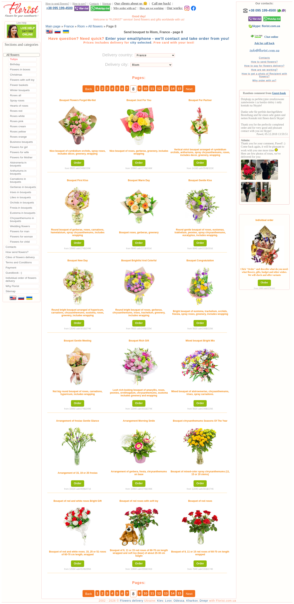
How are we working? (264, 69)
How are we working (152, 8)
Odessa (178, 600)
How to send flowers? (57, 3)
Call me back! (161, 3)
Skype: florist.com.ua (264, 26)
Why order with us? (124, 8)
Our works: (175, 8)
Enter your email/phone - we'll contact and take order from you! (167, 38)
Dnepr (204, 600)
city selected (140, 42)
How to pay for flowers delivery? (264, 65)
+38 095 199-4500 (59, 8)
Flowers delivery (131, 600)
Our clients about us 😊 (130, 3)
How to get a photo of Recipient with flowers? (264, 75)
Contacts (94, 3)
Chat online (264, 36)
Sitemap (106, 3)
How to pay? (79, 3)
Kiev (160, 600)
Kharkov (192, 600)
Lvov (168, 600)
